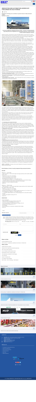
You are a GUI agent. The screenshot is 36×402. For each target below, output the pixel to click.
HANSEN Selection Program (6, 246)
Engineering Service (5, 353)
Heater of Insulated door (6, 256)
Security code (5, 232)
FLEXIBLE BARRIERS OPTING (7, 241)
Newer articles (5, 239)
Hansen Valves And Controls (6, 349)
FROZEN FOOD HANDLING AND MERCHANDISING (10, 248)
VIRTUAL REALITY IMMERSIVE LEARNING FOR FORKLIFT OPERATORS (14, 242)
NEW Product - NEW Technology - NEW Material (10, 259)
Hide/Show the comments (6, 215)
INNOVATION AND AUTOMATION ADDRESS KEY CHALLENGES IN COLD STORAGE (15, 304)
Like (28, 221)
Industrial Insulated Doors (6, 348)
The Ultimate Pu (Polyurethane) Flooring (8, 347)
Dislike (32, 221)
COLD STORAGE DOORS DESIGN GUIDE (9, 251)
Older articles (5, 244)
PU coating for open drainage (7, 258)
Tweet (3, 210)
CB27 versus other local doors (7, 249)
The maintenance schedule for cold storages (9, 254)
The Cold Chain (4, 255)
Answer (24, 221)
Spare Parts (4, 352)
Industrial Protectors (5, 350)
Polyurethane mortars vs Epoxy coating (8, 252)
